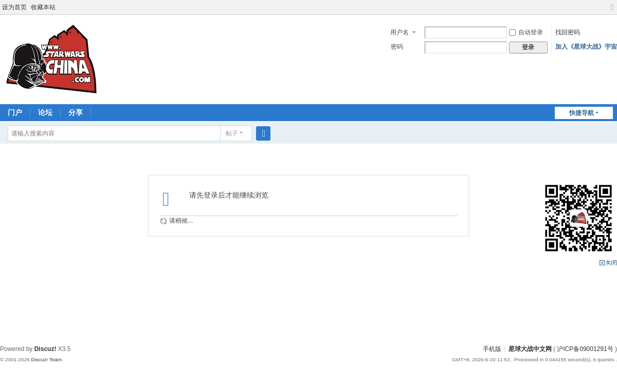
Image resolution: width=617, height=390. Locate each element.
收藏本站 (43, 7)
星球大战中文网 (530, 349)
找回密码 (567, 32)
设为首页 (14, 7)
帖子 (232, 133)
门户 (15, 112)
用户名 (399, 32)
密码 (397, 46)
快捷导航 (581, 112)
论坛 (45, 112)
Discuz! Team (46, 359)
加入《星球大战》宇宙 (586, 46)
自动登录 (526, 32)
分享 (75, 112)
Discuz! (45, 349)
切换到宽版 (612, 11)
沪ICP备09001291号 (585, 349)
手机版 (492, 349)
